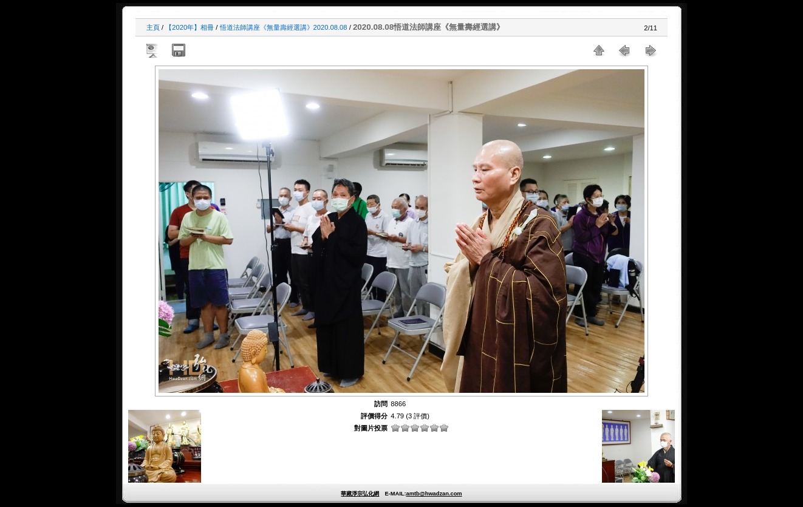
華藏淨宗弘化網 (360, 494)
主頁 (153, 27)
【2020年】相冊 (189, 27)
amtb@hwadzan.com (434, 494)
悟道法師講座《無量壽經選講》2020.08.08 (283, 27)
